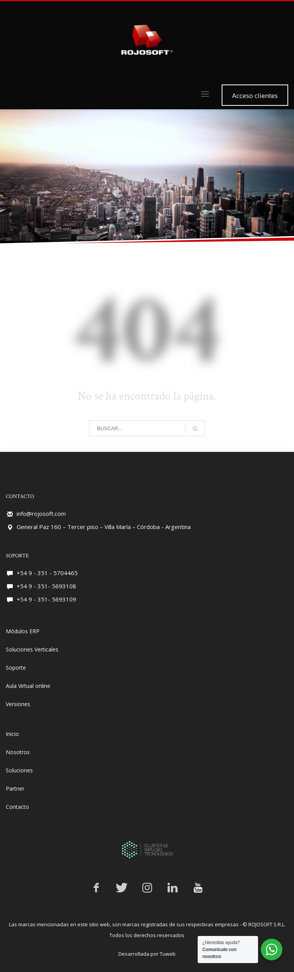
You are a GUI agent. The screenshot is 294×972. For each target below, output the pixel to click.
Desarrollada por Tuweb (147, 946)
